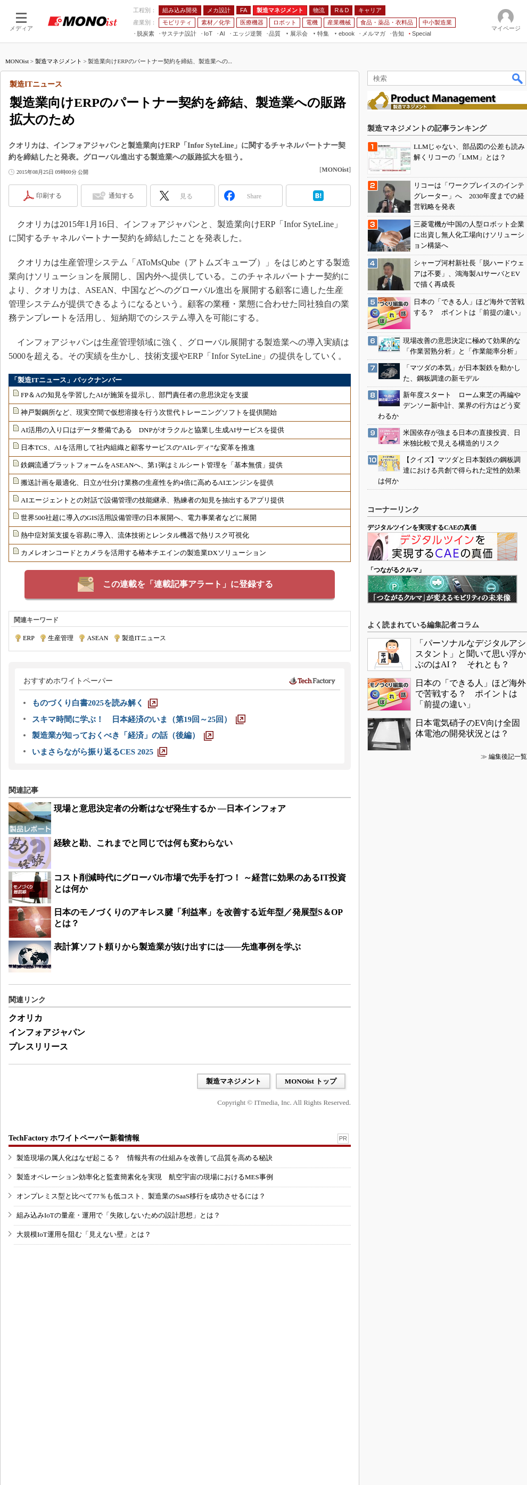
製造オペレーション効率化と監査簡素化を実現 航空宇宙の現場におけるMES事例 (145, 1177)
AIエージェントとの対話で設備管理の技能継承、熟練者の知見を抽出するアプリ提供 (152, 500)
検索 (518, 78)
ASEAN (97, 638)
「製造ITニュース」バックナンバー (66, 380)
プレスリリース (38, 1046)
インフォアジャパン (47, 1032)
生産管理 (60, 638)
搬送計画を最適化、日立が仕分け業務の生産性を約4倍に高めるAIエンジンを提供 (147, 482)
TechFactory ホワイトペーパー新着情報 (74, 1138)
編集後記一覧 (508, 756)
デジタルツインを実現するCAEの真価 (421, 527)
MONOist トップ (310, 1081)
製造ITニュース (144, 638)
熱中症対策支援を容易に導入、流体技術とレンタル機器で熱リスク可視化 (135, 535)
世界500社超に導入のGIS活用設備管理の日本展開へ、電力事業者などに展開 (139, 518)
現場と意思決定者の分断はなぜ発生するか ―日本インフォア (170, 808)
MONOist (17, 61)
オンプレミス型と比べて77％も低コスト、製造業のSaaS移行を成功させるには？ (141, 1196)
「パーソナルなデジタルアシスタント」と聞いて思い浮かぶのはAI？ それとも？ (470, 654)
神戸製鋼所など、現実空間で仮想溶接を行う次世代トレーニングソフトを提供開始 (149, 412)
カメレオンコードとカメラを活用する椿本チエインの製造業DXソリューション (143, 553)
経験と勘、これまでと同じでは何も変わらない (143, 843)
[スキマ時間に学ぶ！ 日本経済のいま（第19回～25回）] (138, 719)
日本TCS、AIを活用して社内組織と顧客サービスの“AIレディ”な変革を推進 (138, 447)
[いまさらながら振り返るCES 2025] (99, 752)
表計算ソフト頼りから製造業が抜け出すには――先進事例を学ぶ (177, 946)
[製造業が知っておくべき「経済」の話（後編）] (122, 735)
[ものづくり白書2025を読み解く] (95, 703)
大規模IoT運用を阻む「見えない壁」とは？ (84, 1234)
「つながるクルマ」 (396, 570)
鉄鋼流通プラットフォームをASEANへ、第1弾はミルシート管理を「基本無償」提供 (152, 465)
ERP (29, 638)
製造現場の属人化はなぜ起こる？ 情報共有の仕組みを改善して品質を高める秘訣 (145, 1158)
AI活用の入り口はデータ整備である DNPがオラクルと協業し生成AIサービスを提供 (152, 430)
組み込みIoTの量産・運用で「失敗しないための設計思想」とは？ (118, 1215)
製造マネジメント (58, 61)
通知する (121, 195)
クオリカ (26, 1017)
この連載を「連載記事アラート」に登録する (188, 584)
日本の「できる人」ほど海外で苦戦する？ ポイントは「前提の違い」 (470, 693)
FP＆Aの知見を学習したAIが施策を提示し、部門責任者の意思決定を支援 (135, 395)
